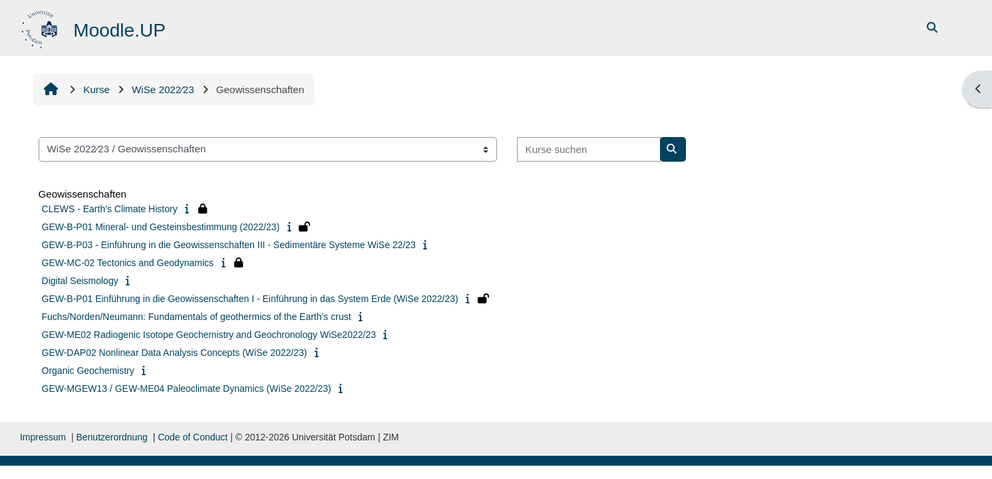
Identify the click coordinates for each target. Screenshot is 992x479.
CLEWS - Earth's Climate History (110, 209)
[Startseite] (41, 27)
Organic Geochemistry (88, 370)
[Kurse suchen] (589, 149)
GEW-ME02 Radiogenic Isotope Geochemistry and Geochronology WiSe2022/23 (209, 334)
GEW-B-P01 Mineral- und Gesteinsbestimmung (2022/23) (161, 227)
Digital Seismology (80, 280)
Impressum (43, 437)
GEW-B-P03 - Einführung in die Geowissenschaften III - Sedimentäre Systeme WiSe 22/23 (229, 245)
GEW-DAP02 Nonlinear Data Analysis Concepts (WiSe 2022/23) (174, 352)
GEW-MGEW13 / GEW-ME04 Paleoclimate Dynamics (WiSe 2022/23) (186, 388)
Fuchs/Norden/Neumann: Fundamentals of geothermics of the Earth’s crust (196, 316)
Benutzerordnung (111, 437)
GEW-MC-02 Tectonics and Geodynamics (128, 262)
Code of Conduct (193, 437)
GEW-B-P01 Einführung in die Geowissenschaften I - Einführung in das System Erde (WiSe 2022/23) (250, 298)
